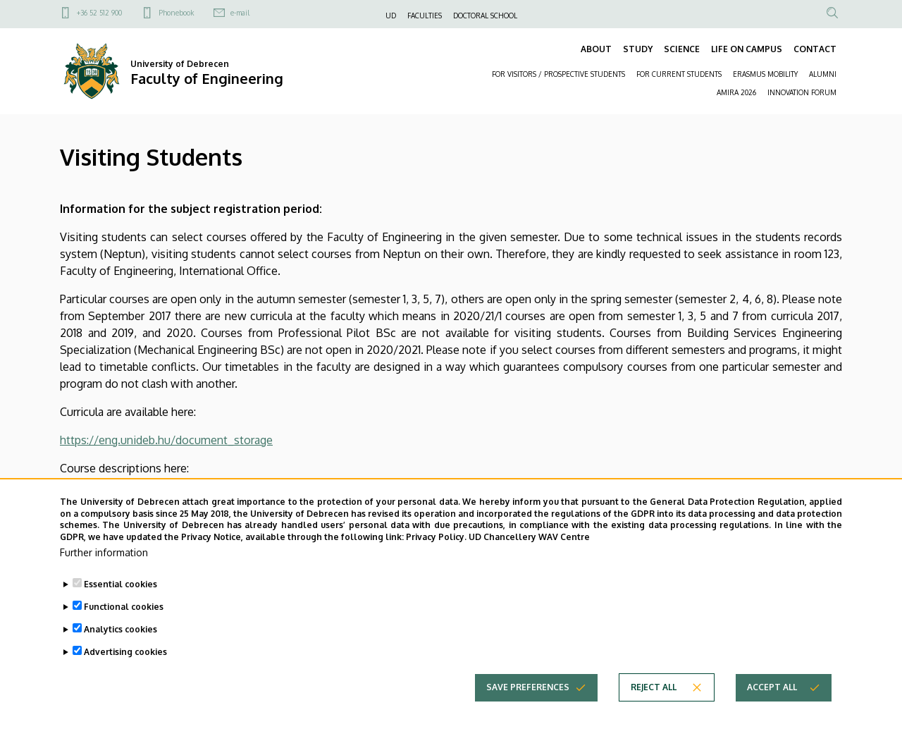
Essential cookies (120, 604)
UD (390, 15)
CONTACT (814, 49)
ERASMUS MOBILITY (765, 74)
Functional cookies (123, 626)
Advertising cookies (125, 671)
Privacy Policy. (436, 557)
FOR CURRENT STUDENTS (679, 74)
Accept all (772, 707)
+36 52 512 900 (99, 12)
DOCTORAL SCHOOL (485, 15)
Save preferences (527, 707)
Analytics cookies (120, 649)
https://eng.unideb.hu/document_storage (166, 440)
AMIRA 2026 (736, 92)
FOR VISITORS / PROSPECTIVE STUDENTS (558, 74)
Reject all (653, 707)
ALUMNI (822, 74)
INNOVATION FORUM (801, 92)
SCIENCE (682, 49)
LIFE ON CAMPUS (746, 49)
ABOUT (596, 49)
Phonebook (176, 12)
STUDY (638, 49)
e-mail (239, 12)
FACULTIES (424, 15)
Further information (104, 572)
